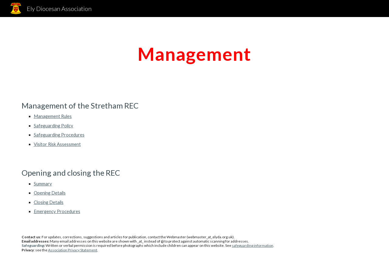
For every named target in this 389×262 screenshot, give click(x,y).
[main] (194, 53)
